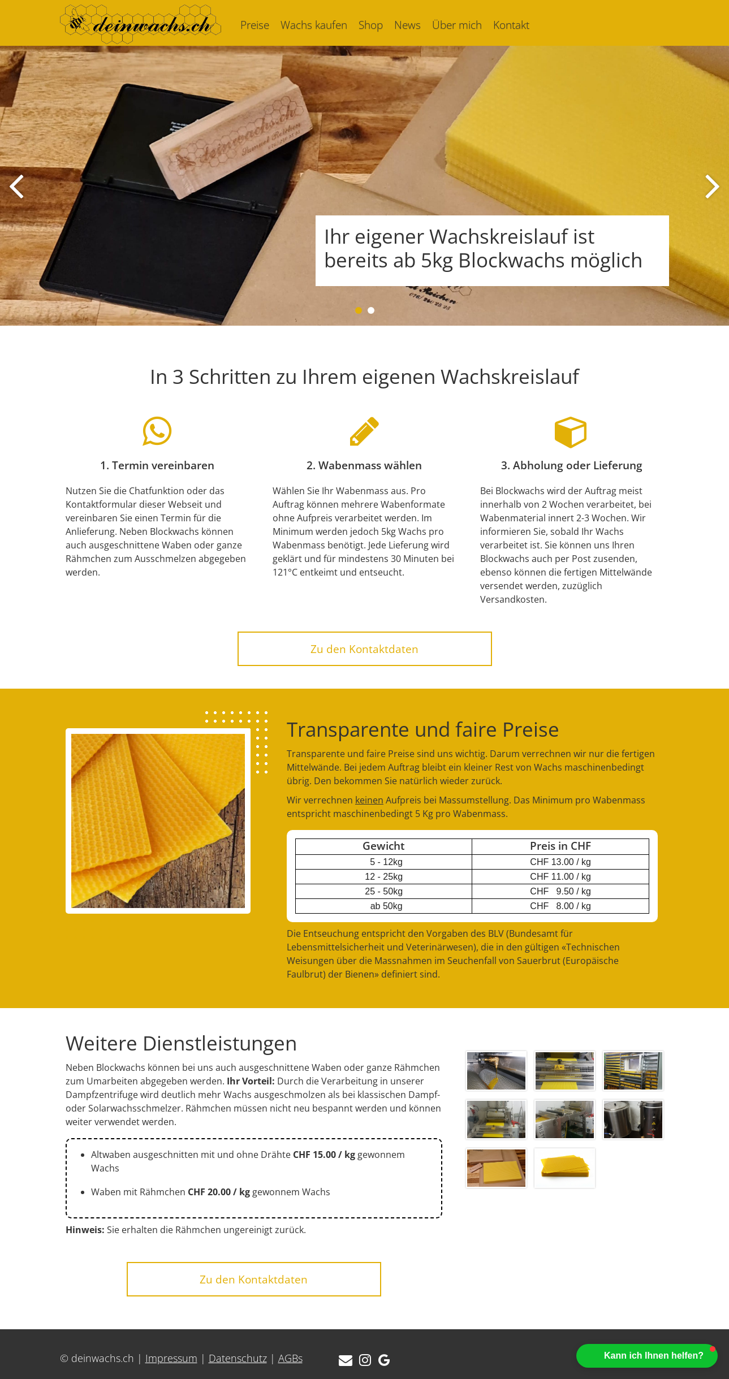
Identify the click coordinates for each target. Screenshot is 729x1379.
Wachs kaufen (314, 24)
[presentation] (16, 186)
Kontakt (511, 24)
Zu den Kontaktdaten (364, 648)
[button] (358, 310)
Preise (254, 24)
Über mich (457, 24)
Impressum (171, 1358)
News (407, 24)
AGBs (290, 1358)
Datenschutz (238, 1358)
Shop (371, 24)
